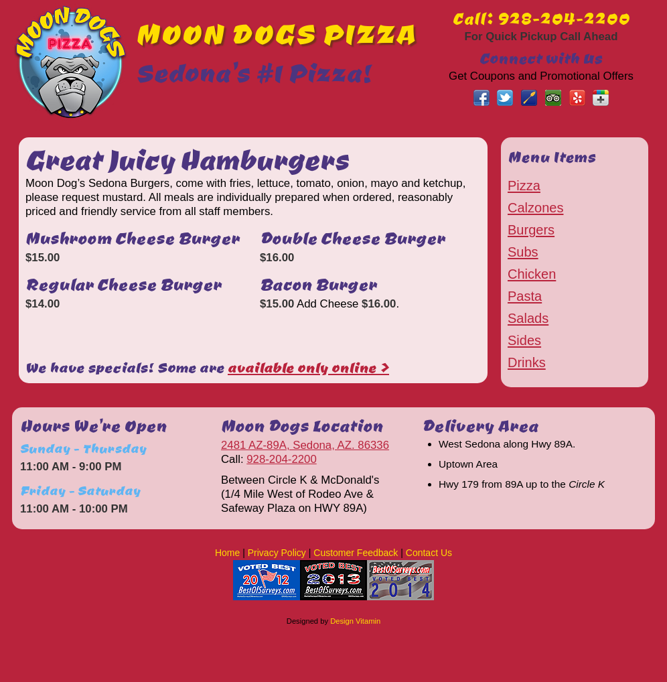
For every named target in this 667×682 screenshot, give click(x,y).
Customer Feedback (355, 552)
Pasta (525, 296)
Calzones (535, 207)
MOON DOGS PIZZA (276, 33)
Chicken (532, 274)
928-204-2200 (281, 459)
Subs (523, 252)
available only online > (308, 367)
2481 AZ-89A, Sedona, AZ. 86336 (305, 445)
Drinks (527, 362)
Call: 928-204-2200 (541, 18)
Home (227, 552)
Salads (528, 318)
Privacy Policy (277, 552)
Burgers (531, 229)
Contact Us (429, 552)
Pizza (524, 185)
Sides (524, 340)
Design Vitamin (355, 621)
